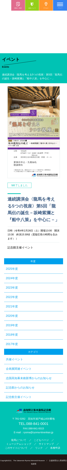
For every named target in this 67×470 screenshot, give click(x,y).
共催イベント (14, 359)
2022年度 (12, 297)
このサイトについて (16, 447)
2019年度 (12, 325)
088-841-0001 (37, 424)
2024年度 (12, 278)
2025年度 (12, 268)
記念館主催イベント (19, 396)
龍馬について (18, 440)
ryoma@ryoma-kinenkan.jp (38, 432)
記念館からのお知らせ (20, 387)
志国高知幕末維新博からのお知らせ (29, 378)
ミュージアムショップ (18, 443)
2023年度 (12, 287)
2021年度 (12, 306)
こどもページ (41, 440)
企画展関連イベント (19, 368)
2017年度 (12, 344)
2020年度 (12, 315)
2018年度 (12, 334)
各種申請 (55, 447)
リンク (39, 447)
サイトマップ (46, 443)
